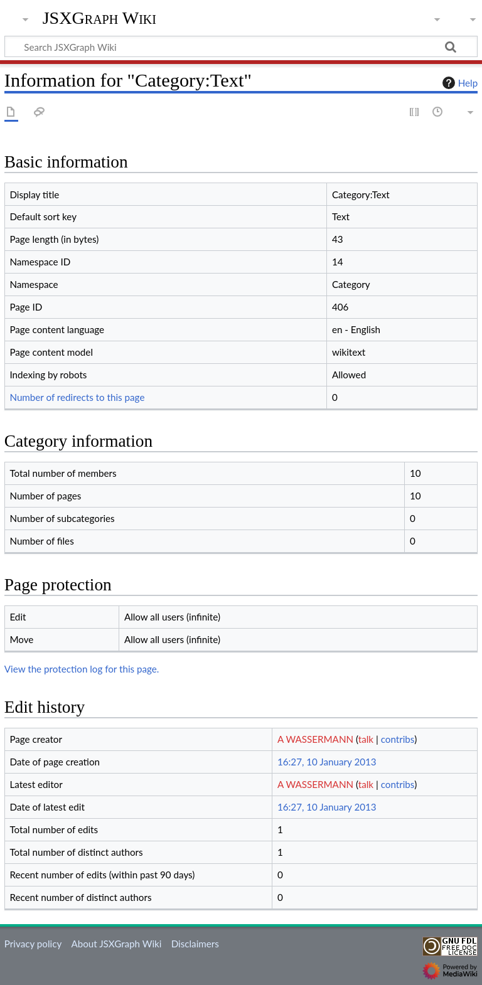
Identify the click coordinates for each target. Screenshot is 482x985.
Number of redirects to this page (76, 397)
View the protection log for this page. (81, 668)
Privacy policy (33, 943)
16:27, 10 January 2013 (327, 761)
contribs (397, 739)
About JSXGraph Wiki (116, 943)
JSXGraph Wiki (99, 18)
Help (458, 83)
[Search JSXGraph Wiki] (241, 46)
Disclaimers (195, 943)
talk (365, 739)
